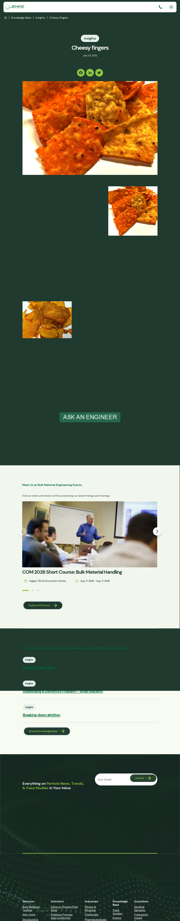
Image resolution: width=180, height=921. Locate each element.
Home (5, 17)
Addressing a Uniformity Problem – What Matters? (73, 691)
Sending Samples (139, 909)
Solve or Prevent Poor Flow (64, 909)
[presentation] (121, 801)
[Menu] (171, 7)
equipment (36, 399)
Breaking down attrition (51, 715)
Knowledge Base (21, 17)
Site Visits (28, 915)
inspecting (135, 389)
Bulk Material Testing (30, 909)
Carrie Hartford (56, 189)
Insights (40, 17)
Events (117, 918)
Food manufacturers (37, 233)
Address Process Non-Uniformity (62, 916)
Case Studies (117, 912)
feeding (124, 284)
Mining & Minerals (90, 909)
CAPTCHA (100, 790)
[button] (15, 590)
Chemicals (91, 915)
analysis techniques (138, 394)
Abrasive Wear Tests (49, 668)
